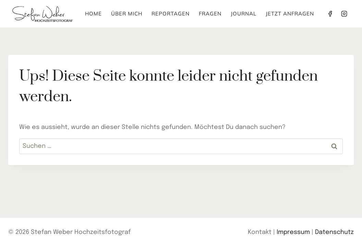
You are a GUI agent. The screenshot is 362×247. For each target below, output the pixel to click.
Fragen (210, 13)
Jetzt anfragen (290, 13)
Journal (243, 13)
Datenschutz (334, 232)
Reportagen (171, 13)
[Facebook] (330, 14)
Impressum (293, 232)
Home (93, 13)
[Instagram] (344, 14)
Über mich (126, 13)
